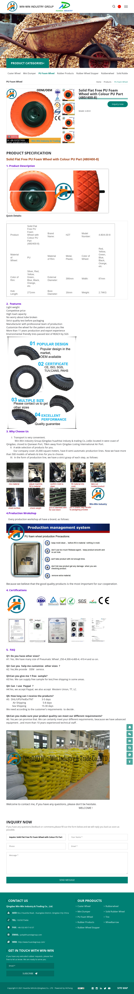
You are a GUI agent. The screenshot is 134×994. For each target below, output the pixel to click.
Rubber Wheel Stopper (87, 73)
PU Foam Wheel (47, 73)
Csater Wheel (14, 73)
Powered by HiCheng (64, 988)
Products (107, 82)
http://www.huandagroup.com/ (31, 942)
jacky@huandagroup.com (31, 934)
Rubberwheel (107, 73)
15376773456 (22, 920)
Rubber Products (65, 73)
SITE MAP (122, 988)
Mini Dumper (29, 73)
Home (98, 82)
